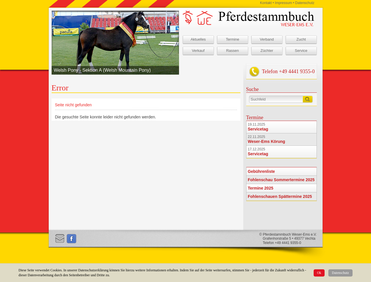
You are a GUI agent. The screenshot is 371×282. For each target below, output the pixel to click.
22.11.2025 (256, 137)
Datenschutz (340, 273)
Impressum (283, 3)
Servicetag (258, 129)
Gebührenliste (261, 171)
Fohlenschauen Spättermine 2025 (280, 196)
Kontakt (266, 3)
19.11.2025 (256, 124)
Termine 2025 (260, 188)
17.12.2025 (256, 149)
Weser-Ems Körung (266, 141)
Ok (319, 273)
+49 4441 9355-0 (297, 71)
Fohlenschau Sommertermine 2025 (281, 179)
